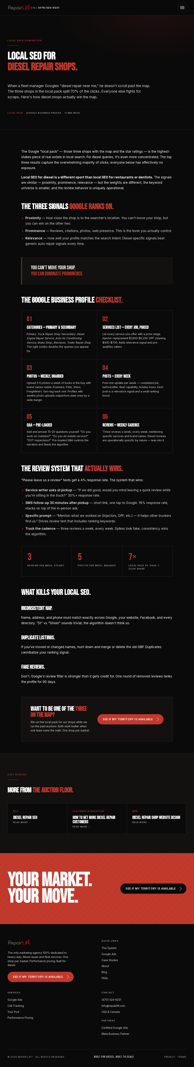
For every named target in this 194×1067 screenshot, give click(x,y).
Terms (181, 1056)
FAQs (105, 978)
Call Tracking (16, 1005)
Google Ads (109, 954)
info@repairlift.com (113, 1005)
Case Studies (110, 960)
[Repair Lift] (19, 7)
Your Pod (13, 1011)
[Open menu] (182, 7)
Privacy (169, 1056)
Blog (104, 972)
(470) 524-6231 (111, 999)
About (105, 966)
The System (109, 948)
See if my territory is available (131, 719)
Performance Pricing (20, 1017)
